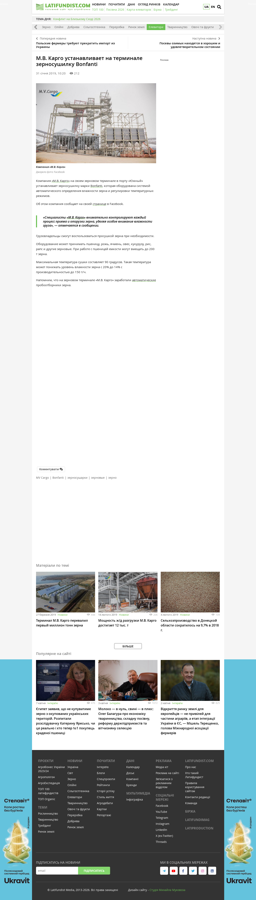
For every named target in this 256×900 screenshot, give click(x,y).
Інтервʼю (52, 703)
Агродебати (105, 803)
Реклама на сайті (167, 773)
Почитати (106, 761)
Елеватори (156, 27)
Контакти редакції (197, 797)
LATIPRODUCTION (199, 828)
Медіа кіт (162, 767)
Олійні (58, 27)
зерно (112, 477)
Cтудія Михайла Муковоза (167, 890)
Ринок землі (136, 27)
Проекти (45, 761)
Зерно (46, 27)
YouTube (161, 812)
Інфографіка (134, 799)
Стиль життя (105, 797)
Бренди (131, 785)
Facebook (162, 806)
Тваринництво (177, 27)
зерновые (98, 477)
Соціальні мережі (165, 797)
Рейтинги (103, 785)
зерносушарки (77, 477)
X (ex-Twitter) (164, 836)
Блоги (101, 773)
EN (213, 7)
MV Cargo (42, 477)
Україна (72, 767)
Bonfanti (96, 186)
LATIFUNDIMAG (197, 820)
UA (206, 7)
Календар (133, 767)
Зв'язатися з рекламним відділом (164, 783)
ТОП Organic (46, 799)
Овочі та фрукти (202, 27)
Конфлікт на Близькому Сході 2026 (76, 19)
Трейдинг (44, 825)
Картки (102, 809)
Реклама (164, 761)
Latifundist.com (199, 761)
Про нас (190, 767)
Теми (42, 807)
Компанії (132, 779)
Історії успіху (105, 791)
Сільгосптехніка (94, 27)
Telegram (162, 818)
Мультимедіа (138, 793)
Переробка (116, 27)
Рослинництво (48, 813)
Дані (130, 761)
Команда (191, 803)
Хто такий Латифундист (194, 775)
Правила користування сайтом (194, 787)
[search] (219, 7)
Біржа (190, 811)
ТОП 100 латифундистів (48, 791)
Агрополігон (46, 777)
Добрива (73, 27)
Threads (161, 842)
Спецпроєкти (106, 779)
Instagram (162, 824)
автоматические (144, 280)
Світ (70, 773)
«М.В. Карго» (61, 181)
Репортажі (104, 815)
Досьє (130, 773)
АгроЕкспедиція (49, 783)
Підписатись (94, 871)
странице (99, 204)
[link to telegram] (164, 871)
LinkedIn (161, 830)
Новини (62, 614)
